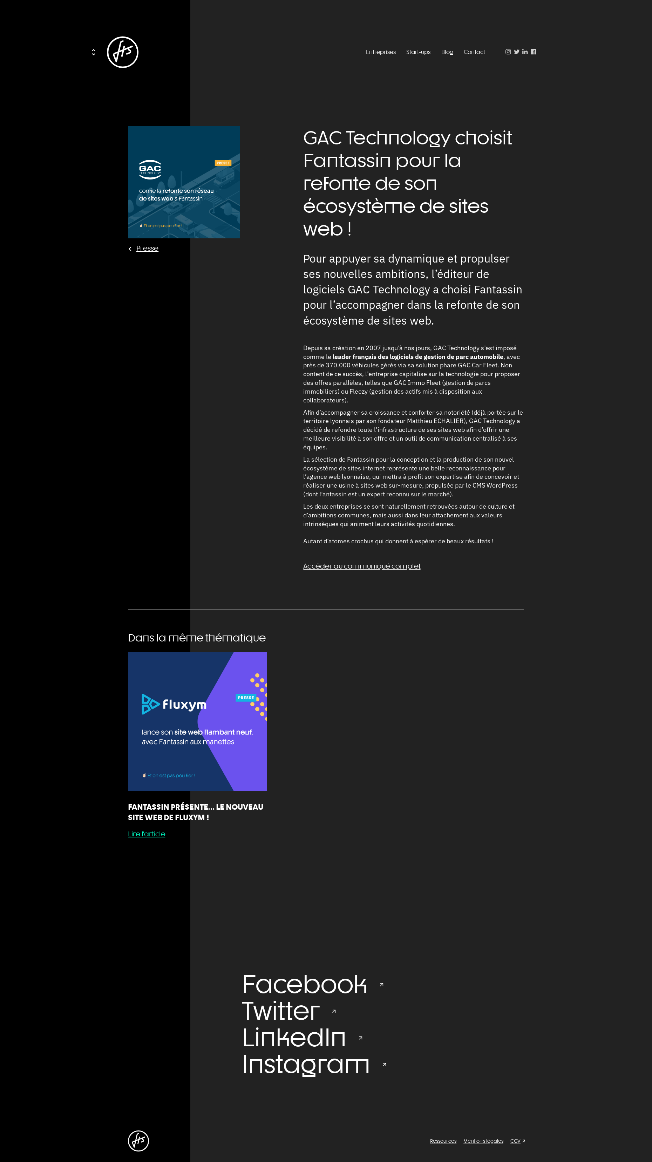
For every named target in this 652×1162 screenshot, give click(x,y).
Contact (474, 52)
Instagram (306, 1064)
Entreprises (381, 52)
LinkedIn (294, 1037)
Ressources (443, 1141)
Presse (147, 248)
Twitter (281, 1010)
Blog (447, 52)
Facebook (304, 984)
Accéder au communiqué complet (361, 566)
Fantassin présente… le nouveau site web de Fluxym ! (195, 812)
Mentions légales (483, 1141)
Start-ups (418, 52)
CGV (515, 1141)
